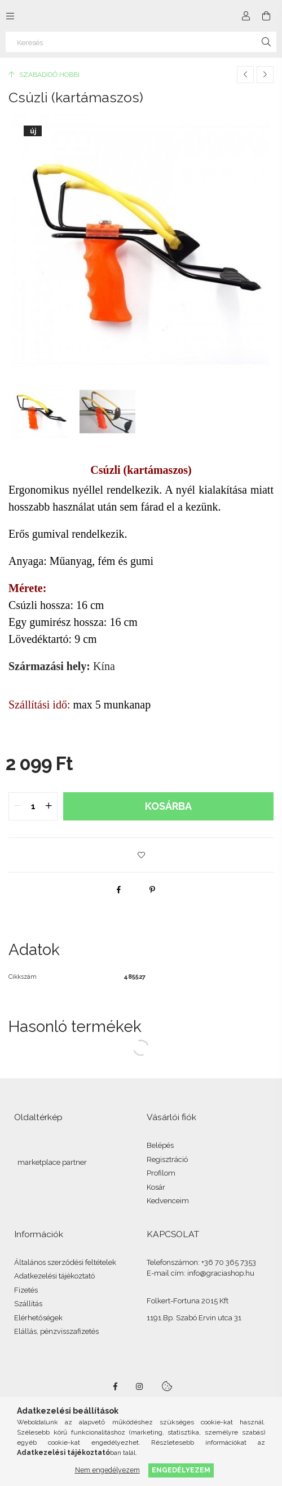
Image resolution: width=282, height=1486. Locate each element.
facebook (115, 1386)
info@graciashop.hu (220, 1273)
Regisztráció (167, 1159)
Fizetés (26, 1290)
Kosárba (168, 806)
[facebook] (118, 889)
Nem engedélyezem (107, 1470)
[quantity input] (33, 806)
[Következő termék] (265, 74)
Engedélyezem (181, 1470)
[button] (141, 854)
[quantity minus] (17, 806)
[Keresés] (141, 42)
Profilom (161, 1173)
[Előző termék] (245, 74)
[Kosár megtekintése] (266, 16)
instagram (139, 1386)
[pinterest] (152, 889)
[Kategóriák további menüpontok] (10, 16)
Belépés (160, 1145)
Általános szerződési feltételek (65, 1262)
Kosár (156, 1187)
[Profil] (246, 16)
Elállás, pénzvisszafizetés (56, 1331)
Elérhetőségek (38, 1318)
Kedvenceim (168, 1200)
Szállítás (28, 1303)
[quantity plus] (48, 806)
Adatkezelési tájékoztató (54, 1276)
